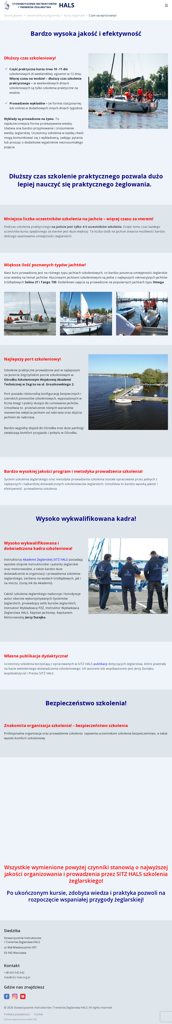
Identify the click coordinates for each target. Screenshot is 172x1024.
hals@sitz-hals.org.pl (17, 977)
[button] (166, 5)
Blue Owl (32, 1019)
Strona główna (13, 15)
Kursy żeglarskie (74, 15)
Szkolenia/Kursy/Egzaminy (43, 15)
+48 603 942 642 (14, 972)
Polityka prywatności (17, 1014)
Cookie (38, 1014)
